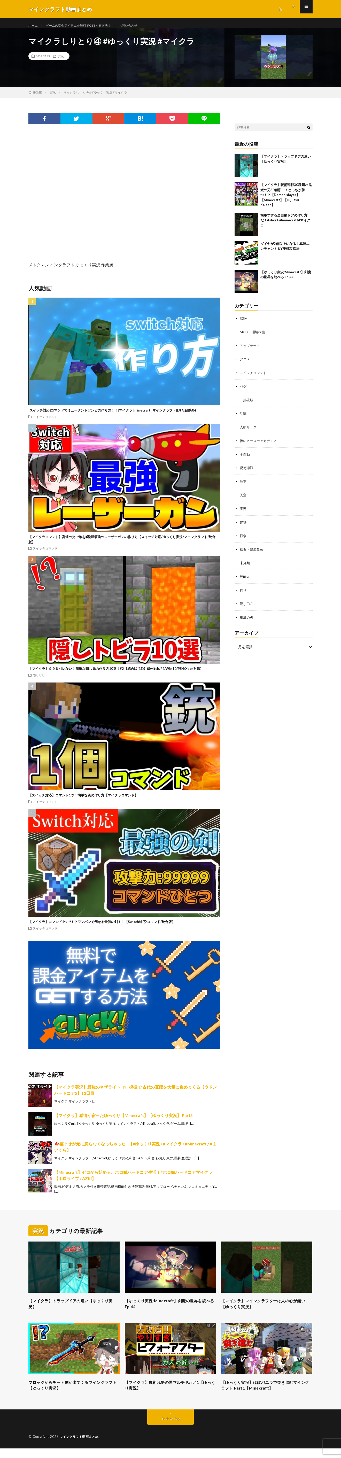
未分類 (245, 566)
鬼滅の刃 (247, 620)
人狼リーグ (249, 432)
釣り (243, 593)
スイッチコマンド (45, 422)
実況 (61, 62)
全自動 (245, 458)
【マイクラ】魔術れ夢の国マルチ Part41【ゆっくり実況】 (169, 1394)
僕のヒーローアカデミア (260, 445)
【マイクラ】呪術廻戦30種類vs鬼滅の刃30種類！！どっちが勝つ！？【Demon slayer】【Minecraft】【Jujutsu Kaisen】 (286, 201)
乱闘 (243, 418)
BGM (244, 324)
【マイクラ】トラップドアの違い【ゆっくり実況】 (73, 1310)
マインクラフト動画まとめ (81, 1446)
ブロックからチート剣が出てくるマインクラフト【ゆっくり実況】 (73, 1394)
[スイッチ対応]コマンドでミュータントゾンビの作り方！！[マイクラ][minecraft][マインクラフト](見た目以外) (112, 416)
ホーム (33, 26)
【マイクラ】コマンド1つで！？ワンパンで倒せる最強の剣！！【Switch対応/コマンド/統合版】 (101, 928)
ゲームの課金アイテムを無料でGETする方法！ (85, 26)
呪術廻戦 (247, 472)
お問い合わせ (142, 26)
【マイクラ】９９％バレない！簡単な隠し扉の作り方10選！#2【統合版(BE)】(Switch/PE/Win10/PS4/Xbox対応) (114, 674)
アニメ (245, 364)
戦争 (243, 539)
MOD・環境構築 (253, 338)
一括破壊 (247, 405)
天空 (243, 499)
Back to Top (170, 1428)
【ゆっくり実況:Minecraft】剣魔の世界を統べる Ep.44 (170, 1310)
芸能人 (245, 579)
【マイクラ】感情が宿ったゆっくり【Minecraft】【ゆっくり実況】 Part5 (123, 1121)
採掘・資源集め (252, 552)
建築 (243, 526)
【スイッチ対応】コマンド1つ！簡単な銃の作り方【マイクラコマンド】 (83, 801)
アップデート (250, 351)
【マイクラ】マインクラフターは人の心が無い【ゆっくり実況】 (266, 1310)
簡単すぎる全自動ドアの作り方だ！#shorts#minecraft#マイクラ (285, 226)
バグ (243, 391)
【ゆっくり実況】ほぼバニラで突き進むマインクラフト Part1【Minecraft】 (266, 1394)
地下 (243, 485)
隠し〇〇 (39, 681)
